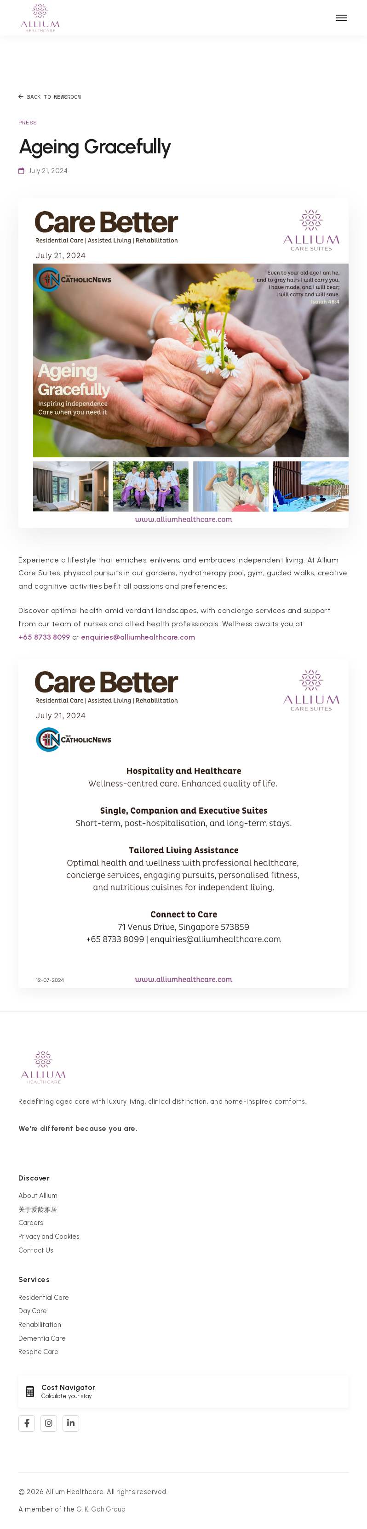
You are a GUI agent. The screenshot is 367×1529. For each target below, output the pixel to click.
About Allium (37, 1196)
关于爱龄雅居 (37, 1209)
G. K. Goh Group (101, 1509)
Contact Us (35, 1250)
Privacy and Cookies (49, 1236)
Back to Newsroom (49, 97)
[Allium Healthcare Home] (40, 17)
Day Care (32, 1311)
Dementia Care (42, 1338)
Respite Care (38, 1352)
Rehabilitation (39, 1325)
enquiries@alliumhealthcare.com (138, 637)
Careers (30, 1223)
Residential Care (43, 1297)
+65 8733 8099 (44, 637)
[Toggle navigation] (342, 18)
